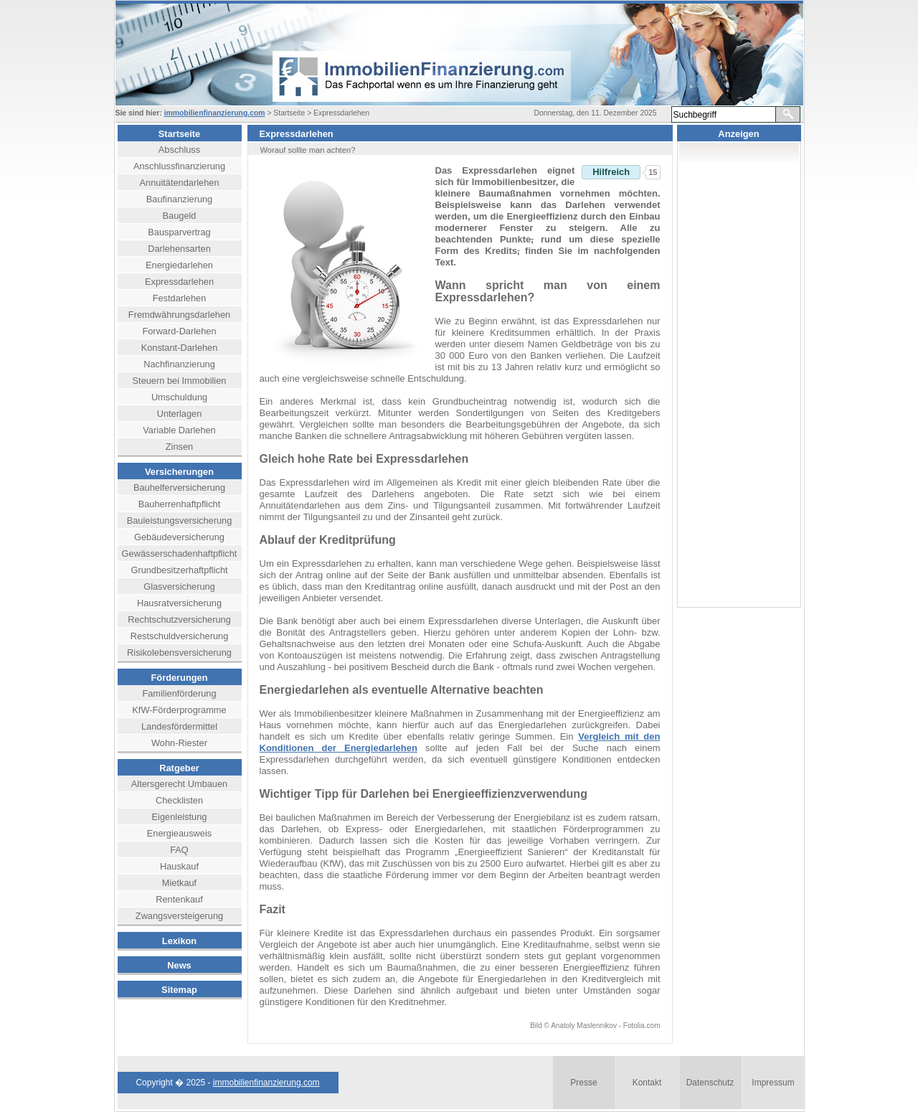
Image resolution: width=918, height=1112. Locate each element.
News (179, 965)
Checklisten (179, 800)
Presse (583, 1083)
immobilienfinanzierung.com (214, 113)
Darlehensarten (179, 248)
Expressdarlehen (179, 281)
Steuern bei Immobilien (180, 380)
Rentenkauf (179, 899)
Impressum (773, 1083)
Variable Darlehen (179, 430)
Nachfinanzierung (179, 364)
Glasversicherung (179, 586)
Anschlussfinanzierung (179, 166)
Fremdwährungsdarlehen (179, 314)
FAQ (179, 849)
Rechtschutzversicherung (179, 619)
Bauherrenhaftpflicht (179, 504)
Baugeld (180, 215)
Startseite (179, 133)
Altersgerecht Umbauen (179, 783)
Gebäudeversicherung (179, 537)
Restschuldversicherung (180, 636)
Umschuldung (179, 397)
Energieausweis (179, 833)
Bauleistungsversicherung (179, 520)
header (402, 54)
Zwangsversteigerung (179, 915)
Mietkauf (179, 882)
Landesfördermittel (179, 726)
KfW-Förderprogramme (179, 710)
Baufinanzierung (179, 199)
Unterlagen (179, 413)
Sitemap (179, 989)
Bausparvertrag (179, 232)
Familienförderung (179, 693)
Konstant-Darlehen (179, 347)
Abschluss (179, 149)
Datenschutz (710, 1083)
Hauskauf (179, 866)
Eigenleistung (179, 816)
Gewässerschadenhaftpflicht (179, 553)
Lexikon (179, 941)
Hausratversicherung (179, 603)
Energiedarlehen (179, 265)
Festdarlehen (180, 298)
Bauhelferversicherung (179, 487)
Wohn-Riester (179, 743)
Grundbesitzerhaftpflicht (179, 570)
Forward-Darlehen (179, 331)
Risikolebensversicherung (179, 652)
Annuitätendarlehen (179, 182)
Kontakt (647, 1083)
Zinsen (179, 446)
